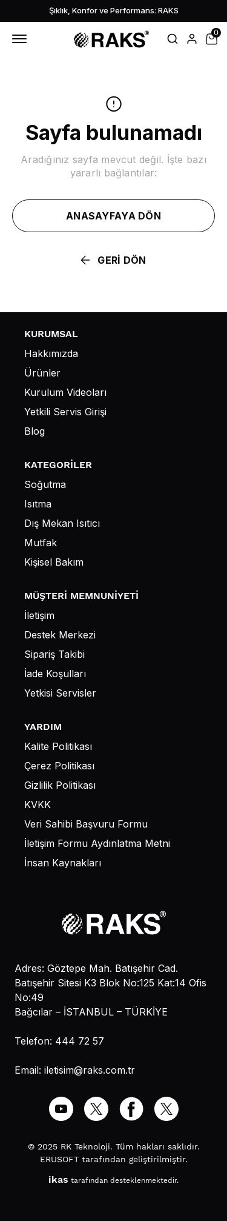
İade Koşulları (55, 673)
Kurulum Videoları (65, 392)
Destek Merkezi (60, 635)
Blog (34, 431)
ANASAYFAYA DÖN (113, 216)
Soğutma (45, 484)
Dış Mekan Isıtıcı (62, 523)
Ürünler (42, 373)
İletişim (39, 615)
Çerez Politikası (59, 766)
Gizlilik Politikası (60, 785)
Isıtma (37, 504)
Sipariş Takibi (54, 654)
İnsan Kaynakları (62, 863)
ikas (58, 1179)
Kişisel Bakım (54, 562)
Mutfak (40, 543)
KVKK (37, 804)
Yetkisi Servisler (60, 693)
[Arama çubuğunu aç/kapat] (172, 39)
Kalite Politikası (58, 746)
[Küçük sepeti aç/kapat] (211, 39)
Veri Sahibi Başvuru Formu (86, 824)
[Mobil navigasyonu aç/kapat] (21, 39)
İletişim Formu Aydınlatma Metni (97, 843)
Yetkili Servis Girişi (65, 412)
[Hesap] (192, 39)
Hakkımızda (51, 353)
